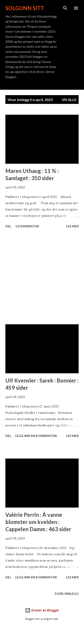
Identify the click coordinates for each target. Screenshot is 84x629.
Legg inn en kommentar (36, 436)
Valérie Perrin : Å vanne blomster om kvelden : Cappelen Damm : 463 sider (38, 521)
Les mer (72, 226)
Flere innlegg (67, 593)
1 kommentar (27, 226)
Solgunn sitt (24, 8)
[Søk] (65, 8)
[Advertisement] (42, 277)
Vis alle (69, 99)
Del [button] (8, 226)
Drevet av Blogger (42, 610)
